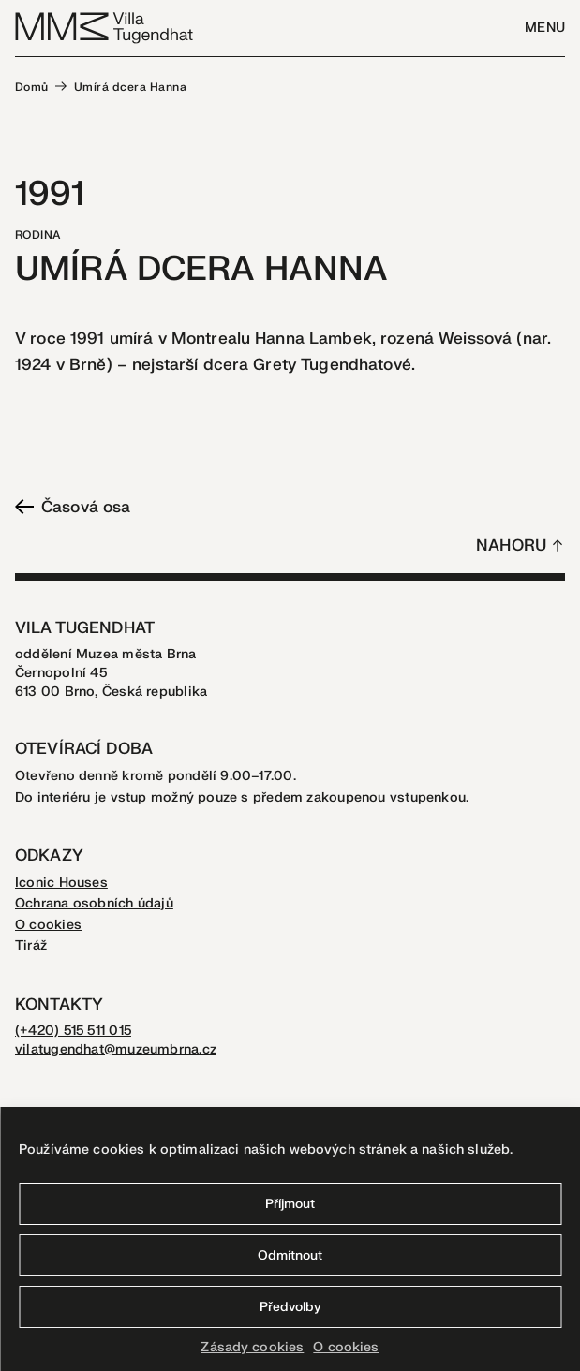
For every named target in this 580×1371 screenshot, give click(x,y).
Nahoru (511, 545)
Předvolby (290, 1307)
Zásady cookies (252, 1347)
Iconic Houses (61, 883)
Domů (32, 87)
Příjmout (290, 1204)
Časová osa (72, 507)
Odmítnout (290, 1255)
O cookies (346, 1347)
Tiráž (31, 945)
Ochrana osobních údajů (94, 903)
